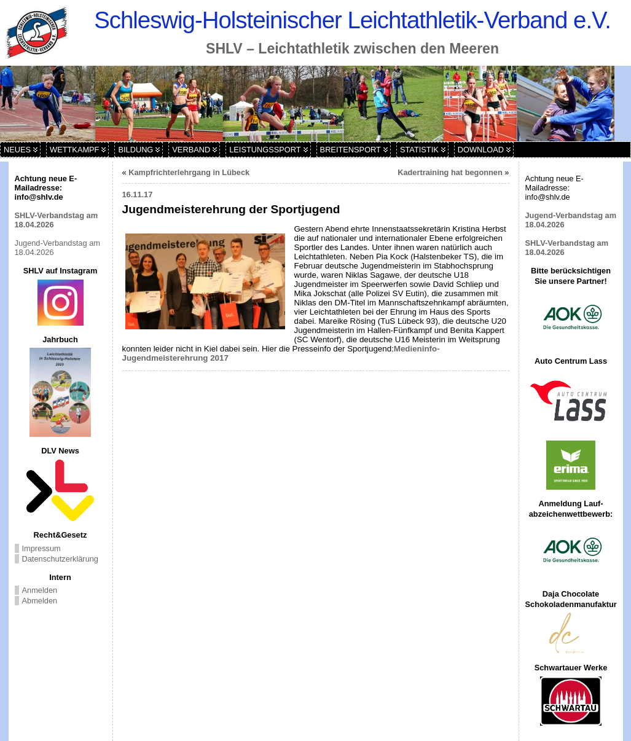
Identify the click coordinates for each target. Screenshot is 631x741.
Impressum (41, 548)
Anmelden (40, 590)
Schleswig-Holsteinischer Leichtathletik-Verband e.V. (352, 20)
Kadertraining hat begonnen (450, 172)
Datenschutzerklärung (60, 558)
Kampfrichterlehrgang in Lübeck (188, 172)
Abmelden (40, 600)
